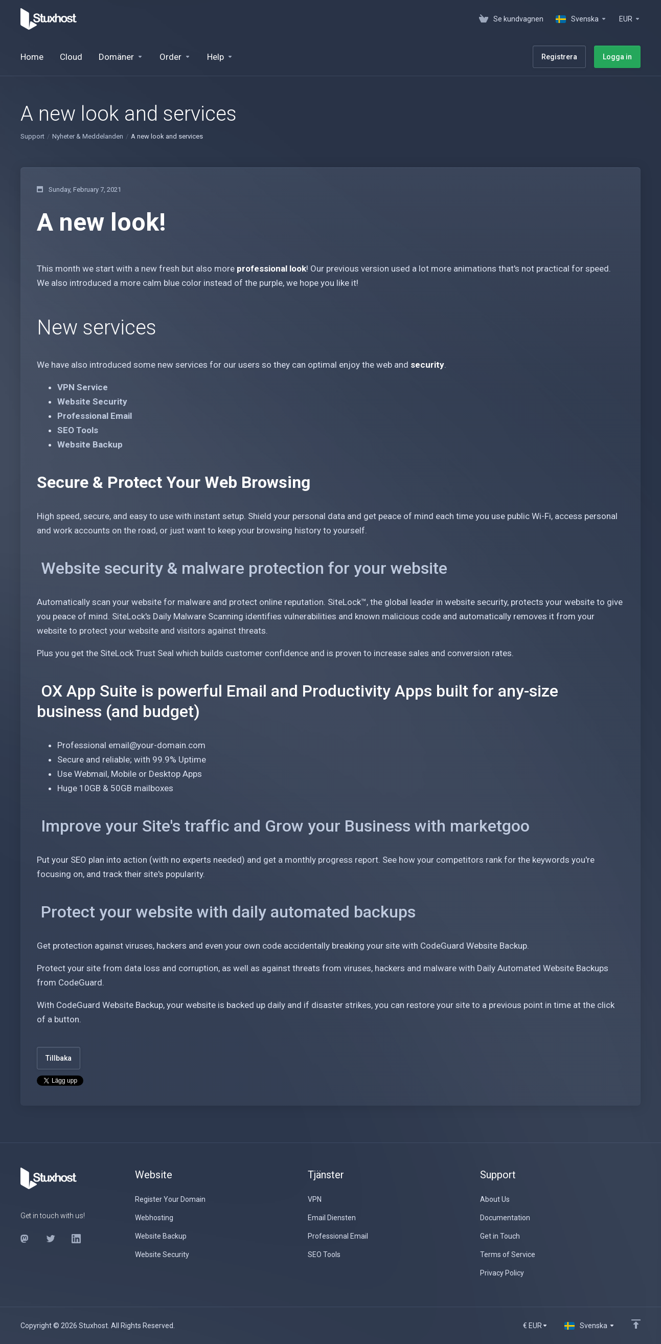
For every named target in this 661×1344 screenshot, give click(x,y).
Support (32, 136)
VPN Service (82, 387)
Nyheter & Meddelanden (87, 136)
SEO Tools (77, 430)
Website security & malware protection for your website (244, 568)
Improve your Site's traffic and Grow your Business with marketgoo (285, 826)
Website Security (92, 401)
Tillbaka (58, 1058)
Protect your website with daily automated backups (228, 912)
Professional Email (94, 416)
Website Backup (90, 444)
